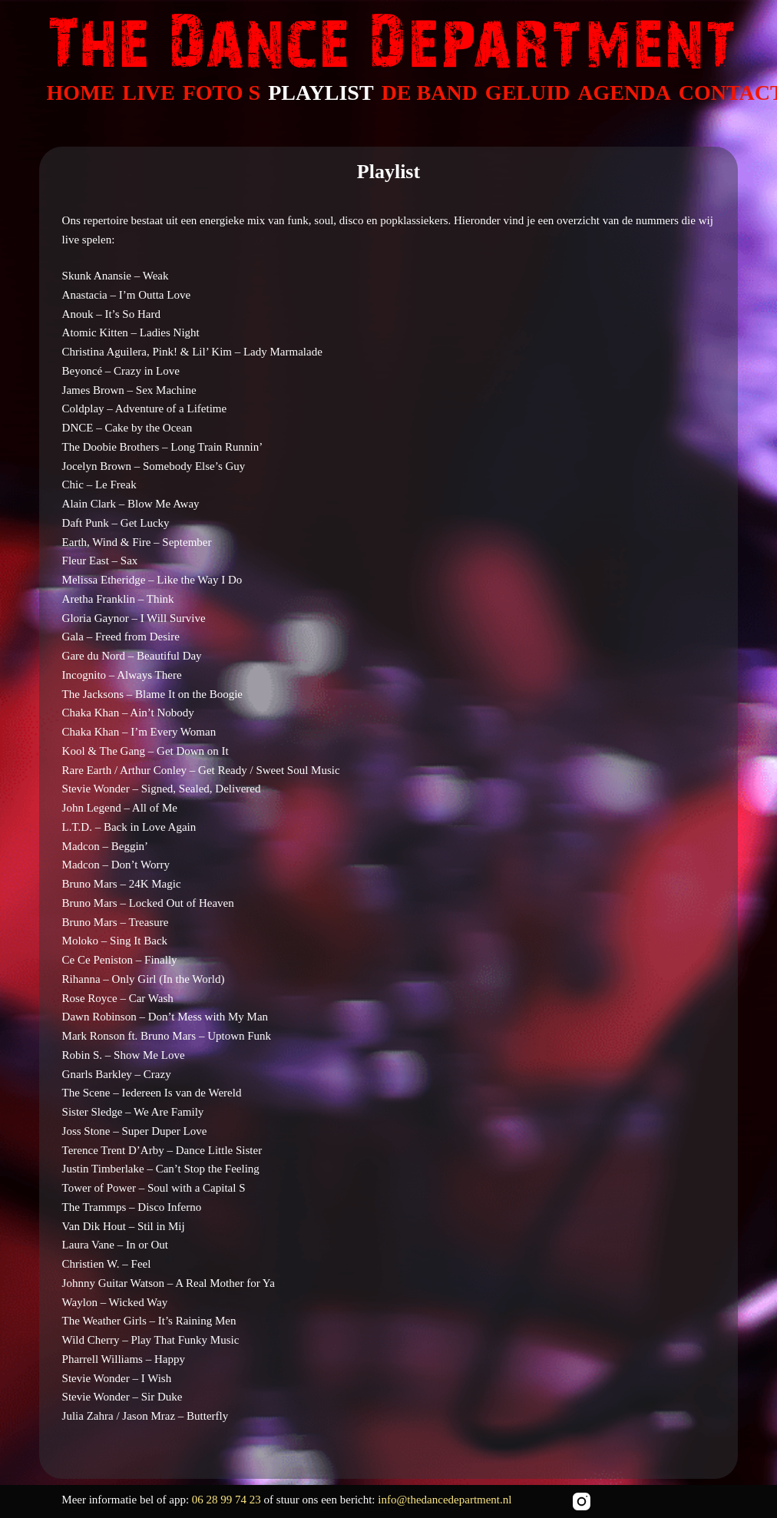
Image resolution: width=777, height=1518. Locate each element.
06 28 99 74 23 (228, 1499)
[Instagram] (581, 1501)
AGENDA (623, 92)
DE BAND (430, 92)
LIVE (148, 92)
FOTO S (221, 92)
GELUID (527, 92)
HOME (81, 92)
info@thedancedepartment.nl (444, 1499)
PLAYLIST (320, 92)
